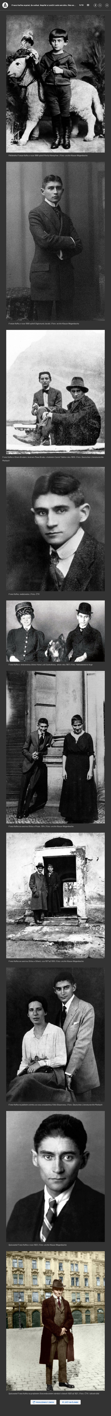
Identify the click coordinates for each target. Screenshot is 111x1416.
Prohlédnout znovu (43, 1402)
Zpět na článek (70, 1402)
